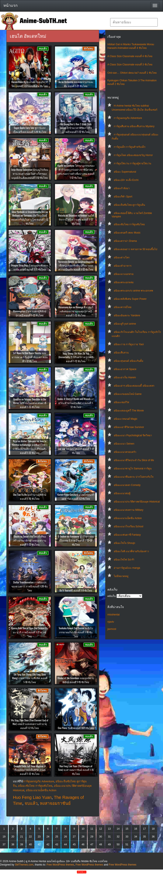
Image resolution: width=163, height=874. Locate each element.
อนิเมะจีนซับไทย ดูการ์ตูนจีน (129, 204)
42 (47, 844)
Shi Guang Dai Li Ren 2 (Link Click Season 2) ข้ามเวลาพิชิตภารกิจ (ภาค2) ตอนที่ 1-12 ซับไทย (76, 128)
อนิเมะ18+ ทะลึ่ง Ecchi (126, 180)
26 (65, 836)
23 (39, 836)
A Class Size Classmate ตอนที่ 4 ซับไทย (129, 56)
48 (100, 844)
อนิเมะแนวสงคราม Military (128, 509)
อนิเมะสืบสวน (121, 352)
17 (144, 828)
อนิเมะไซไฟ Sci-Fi (124, 559)
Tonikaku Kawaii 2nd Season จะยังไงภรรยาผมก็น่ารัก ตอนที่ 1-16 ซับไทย (76, 632)
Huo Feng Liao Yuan (32, 797)
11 (91, 828)
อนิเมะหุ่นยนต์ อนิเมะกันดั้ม (128, 360)
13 (109, 828)
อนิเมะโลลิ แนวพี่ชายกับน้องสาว (131, 551)
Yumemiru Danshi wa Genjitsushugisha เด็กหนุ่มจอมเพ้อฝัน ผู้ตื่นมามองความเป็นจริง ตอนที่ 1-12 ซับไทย (76, 265)
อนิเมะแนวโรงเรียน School (128, 526)
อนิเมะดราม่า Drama (125, 240)
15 (126, 828)
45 (74, 844)
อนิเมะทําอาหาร (122, 265)
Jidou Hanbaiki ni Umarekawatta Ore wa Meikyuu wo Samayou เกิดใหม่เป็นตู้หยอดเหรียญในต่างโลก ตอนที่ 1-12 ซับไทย (29, 217)
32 (118, 836)
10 (83, 828)
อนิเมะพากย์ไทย (122, 307)
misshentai (113, 614)
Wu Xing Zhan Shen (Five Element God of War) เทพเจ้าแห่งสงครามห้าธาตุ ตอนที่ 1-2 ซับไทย (29, 724)
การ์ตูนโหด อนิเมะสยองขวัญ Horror (133, 155)
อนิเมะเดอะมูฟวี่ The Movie (129, 410)
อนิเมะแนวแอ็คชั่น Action (128, 518)
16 (135, 828)
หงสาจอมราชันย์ (55, 803)
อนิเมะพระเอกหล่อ (123, 282)
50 (118, 844)
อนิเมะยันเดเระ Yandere (127, 315)
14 (118, 828)
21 (21, 836)
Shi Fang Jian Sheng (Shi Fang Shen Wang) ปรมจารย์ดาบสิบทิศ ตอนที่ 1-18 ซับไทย (29, 678)
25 (56, 836)
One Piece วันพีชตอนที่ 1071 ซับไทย (76, 728)
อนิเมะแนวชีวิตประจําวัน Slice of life (134, 460)
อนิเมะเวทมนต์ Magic (125, 418)
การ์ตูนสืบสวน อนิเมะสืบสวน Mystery (134, 126)
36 (153, 836)
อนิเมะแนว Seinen (124, 443)
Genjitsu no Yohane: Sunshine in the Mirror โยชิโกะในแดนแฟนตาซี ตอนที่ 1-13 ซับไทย (29, 403)
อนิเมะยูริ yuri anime (125, 323)
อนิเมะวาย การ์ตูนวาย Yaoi (129, 344)
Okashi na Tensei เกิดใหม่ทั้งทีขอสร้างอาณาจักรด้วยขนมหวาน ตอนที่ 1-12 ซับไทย (29, 540)
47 (91, 844)
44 (65, 844)
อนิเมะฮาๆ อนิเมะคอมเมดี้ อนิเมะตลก (134, 385)
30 (100, 836)
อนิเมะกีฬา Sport (123, 196)
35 (144, 836)
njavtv (110, 621)
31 (109, 836)
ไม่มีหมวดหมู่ (121, 576)
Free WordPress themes (60, 864)
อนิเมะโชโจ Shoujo (124, 543)
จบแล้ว (31, 803)
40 (30, 844)
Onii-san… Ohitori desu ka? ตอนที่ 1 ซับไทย (132, 72)
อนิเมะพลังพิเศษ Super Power (130, 298)
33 (126, 836)
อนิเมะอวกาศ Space (125, 369)
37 (4, 844)
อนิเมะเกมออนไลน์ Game (128, 394)
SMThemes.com (24, 864)
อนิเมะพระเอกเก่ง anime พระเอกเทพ (133, 290)
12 (100, 828)
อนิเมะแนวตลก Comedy (127, 485)
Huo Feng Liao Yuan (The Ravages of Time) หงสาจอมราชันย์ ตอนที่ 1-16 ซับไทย (76, 769)
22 (30, 836)
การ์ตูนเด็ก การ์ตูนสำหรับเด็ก (129, 146)
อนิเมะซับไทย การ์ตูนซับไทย (129, 224)
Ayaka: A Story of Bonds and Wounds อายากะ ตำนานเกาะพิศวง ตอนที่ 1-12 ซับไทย (75, 403)
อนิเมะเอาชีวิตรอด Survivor (129, 427)
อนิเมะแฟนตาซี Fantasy (127, 534)
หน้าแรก (10, 5)
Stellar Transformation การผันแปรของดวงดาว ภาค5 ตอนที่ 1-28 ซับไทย (29, 586)
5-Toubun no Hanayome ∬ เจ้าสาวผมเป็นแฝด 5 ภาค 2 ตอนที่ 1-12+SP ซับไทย (76, 540)
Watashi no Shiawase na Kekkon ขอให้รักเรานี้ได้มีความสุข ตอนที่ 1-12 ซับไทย (76, 219)
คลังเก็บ (111, 596)
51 (126, 844)
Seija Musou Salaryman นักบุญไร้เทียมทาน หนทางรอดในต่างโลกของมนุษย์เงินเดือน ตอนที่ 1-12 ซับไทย (29, 173)
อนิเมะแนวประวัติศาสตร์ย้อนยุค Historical (137, 501)
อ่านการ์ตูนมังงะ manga (127, 567)
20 (12, 836)
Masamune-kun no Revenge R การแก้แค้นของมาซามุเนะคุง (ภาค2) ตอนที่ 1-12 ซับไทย (75, 311)
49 (109, 844)
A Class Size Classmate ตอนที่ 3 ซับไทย (129, 64)
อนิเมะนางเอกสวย (123, 274)
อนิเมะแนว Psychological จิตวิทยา (133, 435)
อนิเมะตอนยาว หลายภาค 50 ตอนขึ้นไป (135, 249)
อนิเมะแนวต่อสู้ (122, 493)
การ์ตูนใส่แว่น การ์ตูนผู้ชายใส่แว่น (132, 163)
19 (4, 836)
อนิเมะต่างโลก (121, 257)
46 (83, 844)
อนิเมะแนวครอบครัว (125, 451)
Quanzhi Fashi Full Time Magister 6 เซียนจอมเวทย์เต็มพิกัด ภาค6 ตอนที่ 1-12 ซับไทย (30, 769)
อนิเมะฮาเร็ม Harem (125, 377)
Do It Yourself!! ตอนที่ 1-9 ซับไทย (75, 590)
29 (91, 836)
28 (83, 836)
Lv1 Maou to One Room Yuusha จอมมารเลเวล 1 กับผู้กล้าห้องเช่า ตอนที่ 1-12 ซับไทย (30, 357)
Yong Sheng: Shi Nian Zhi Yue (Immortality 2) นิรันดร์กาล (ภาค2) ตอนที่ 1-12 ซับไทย (75, 357)
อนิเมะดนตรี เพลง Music (127, 232)
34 (135, 836)
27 (74, 836)
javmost (111, 629)
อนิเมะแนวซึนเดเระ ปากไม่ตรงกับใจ (133, 476)
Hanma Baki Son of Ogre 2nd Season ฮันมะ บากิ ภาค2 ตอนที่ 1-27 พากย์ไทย (29, 632)
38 (12, 844)
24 (47, 836)
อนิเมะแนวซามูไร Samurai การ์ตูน (133, 468)
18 (153, 828)
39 (21, 844)
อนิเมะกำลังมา (122, 188)
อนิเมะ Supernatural (125, 171)
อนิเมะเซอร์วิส (121, 402)
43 (56, 844)
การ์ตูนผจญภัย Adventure (128, 118)
